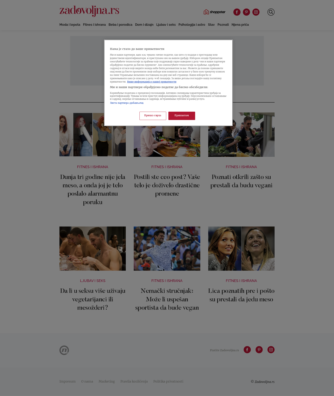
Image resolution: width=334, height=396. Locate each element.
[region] (168, 83)
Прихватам (182, 116)
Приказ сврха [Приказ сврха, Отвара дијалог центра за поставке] (152, 116)
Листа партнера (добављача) (127, 103)
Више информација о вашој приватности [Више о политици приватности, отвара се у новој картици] (151, 82)
